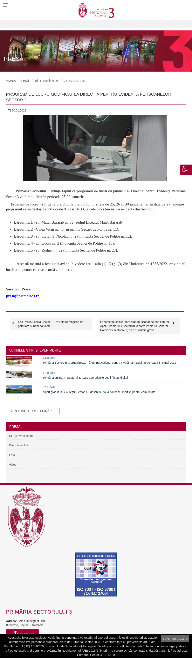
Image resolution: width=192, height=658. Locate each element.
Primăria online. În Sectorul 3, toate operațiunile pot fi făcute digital (85, 377)
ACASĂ (11, 80)
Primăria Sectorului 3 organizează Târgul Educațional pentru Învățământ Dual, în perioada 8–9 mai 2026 (109, 362)
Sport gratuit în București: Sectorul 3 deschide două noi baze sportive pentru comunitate (99, 392)
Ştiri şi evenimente (46, 80)
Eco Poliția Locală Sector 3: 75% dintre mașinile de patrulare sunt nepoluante (47, 324)
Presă (25, 80)
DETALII (109, 655)
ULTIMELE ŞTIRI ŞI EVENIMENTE (35, 350)
